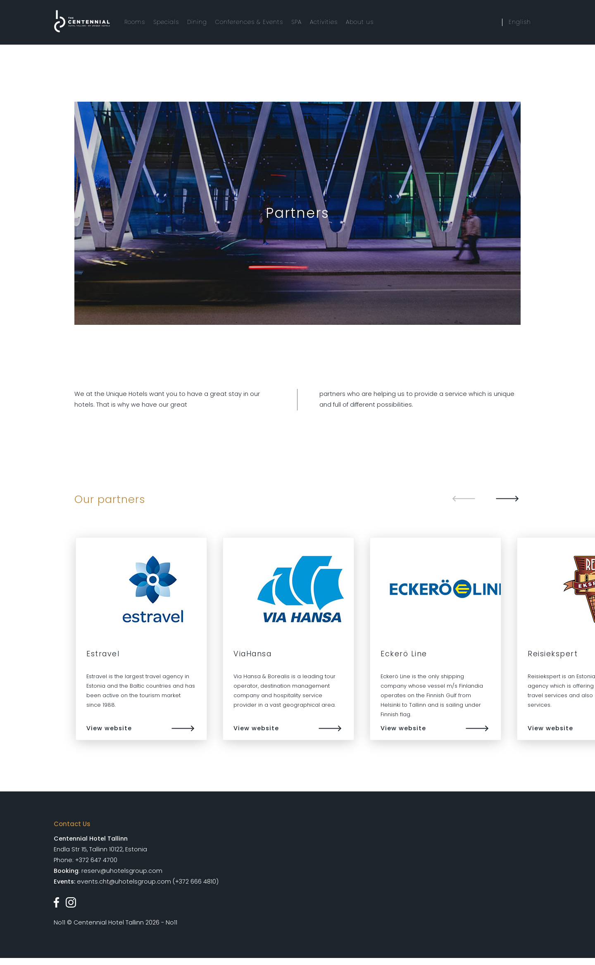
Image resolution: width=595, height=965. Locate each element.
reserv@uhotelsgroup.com (121, 871)
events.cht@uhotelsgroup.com (124, 881)
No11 (59, 922)
